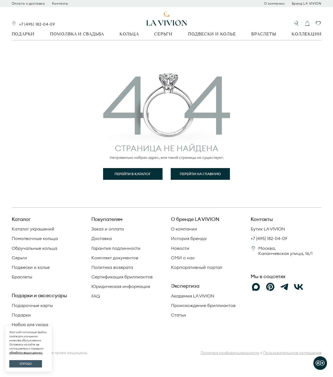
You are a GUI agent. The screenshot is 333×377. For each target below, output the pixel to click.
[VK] (298, 287)
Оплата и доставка (28, 3)
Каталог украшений (33, 229)
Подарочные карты (32, 305)
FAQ (95, 296)
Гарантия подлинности (115, 248)
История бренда (188, 238)
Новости (180, 248)
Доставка (101, 238)
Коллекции (306, 34)
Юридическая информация (120, 286)
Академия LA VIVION (192, 296)
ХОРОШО (25, 363)
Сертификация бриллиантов (122, 276)
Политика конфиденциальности (229, 353)
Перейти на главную (200, 174)
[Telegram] (284, 287)
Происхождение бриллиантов (203, 305)
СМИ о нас (183, 257)
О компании (274, 3)
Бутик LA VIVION (268, 229)
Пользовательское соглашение (292, 352)
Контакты (60, 3)
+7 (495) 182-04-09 (37, 24)
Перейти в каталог (133, 174)
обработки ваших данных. (26, 352)
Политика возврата (112, 267)
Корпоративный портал (196, 267)
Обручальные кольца (34, 248)
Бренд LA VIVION (307, 3)
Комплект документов (114, 257)
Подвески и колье (212, 34)
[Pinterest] (270, 287)
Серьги (163, 34)
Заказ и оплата (107, 229)
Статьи (178, 315)
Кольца (129, 34)
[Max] (256, 287)
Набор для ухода (30, 324)
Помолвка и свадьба (77, 34)
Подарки (23, 34)
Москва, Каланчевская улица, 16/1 (285, 250)
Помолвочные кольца (35, 238)
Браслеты (263, 34)
